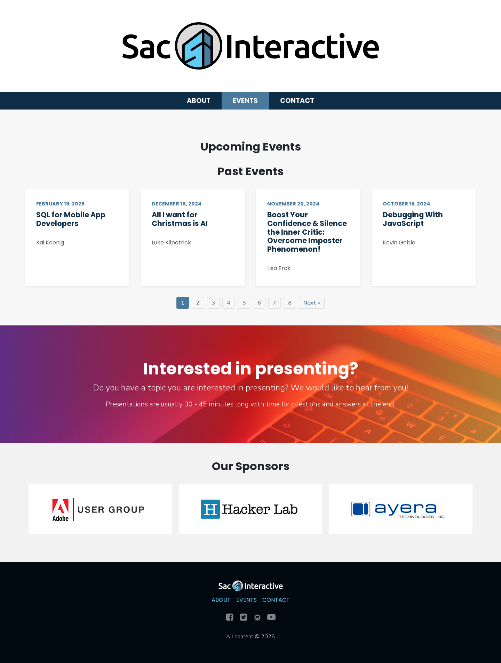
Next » (311, 303)
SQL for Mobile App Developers (70, 219)
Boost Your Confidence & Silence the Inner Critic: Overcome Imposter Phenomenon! (307, 232)
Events (245, 100)
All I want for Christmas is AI (180, 219)
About (198, 100)
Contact (297, 100)
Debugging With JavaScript (413, 219)
